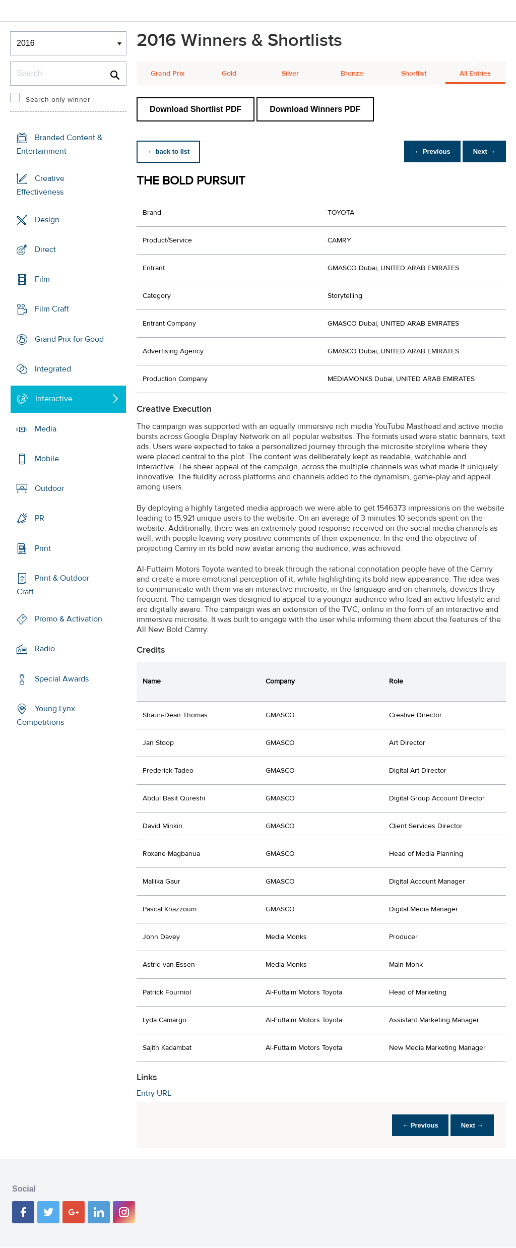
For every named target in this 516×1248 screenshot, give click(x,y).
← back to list (170, 151)
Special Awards (62, 679)
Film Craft (52, 309)
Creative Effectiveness (40, 185)
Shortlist (413, 73)
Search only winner (58, 99)
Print (43, 548)
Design (47, 220)
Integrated (53, 369)
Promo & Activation (68, 619)
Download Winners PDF (315, 109)
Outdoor (49, 488)
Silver (290, 73)
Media (45, 428)
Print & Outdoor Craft (53, 585)
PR (39, 518)
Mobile (47, 459)
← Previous (427, 151)
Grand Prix (167, 73)
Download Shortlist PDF (195, 109)
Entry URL (154, 1093)
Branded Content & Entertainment (59, 144)
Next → (482, 151)
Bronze (352, 73)
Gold (229, 73)
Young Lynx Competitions (46, 715)
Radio (45, 649)
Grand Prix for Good (69, 339)
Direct (45, 249)
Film (42, 279)
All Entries (475, 73)
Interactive (54, 399)
